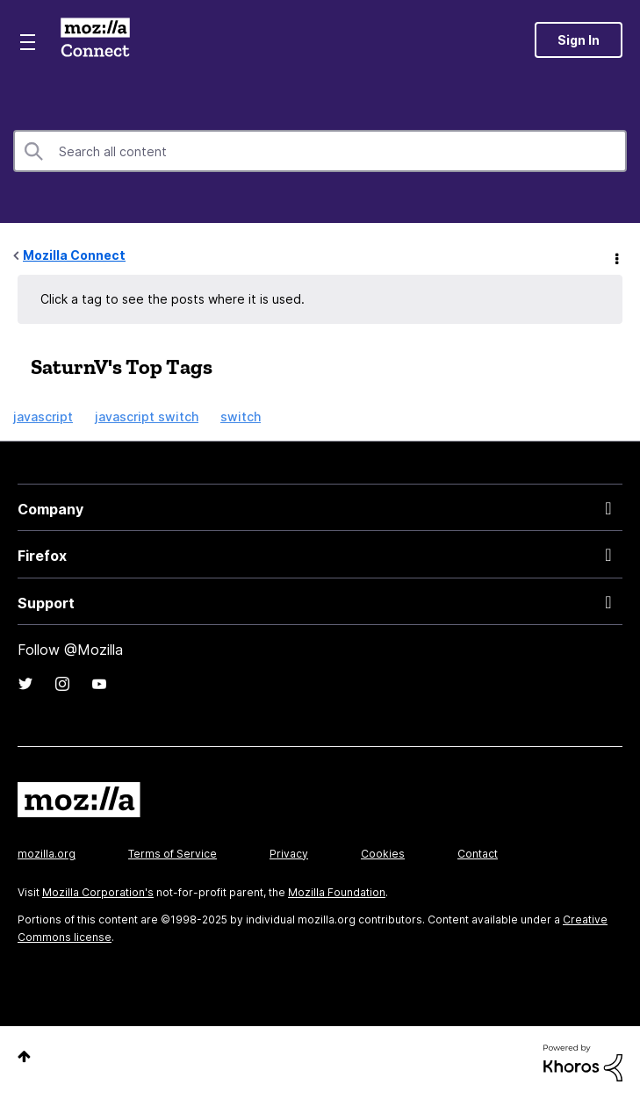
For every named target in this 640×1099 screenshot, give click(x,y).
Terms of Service (172, 853)
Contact (477, 853)
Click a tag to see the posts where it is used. (172, 298)
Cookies (383, 853)
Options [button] (615, 256)
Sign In (578, 39)
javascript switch (146, 416)
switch (240, 416)
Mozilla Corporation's (98, 892)
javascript (43, 416)
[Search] (320, 151)
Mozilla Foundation (336, 892)
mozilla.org (47, 853)
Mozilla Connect (95, 39)
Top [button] (24, 1056)
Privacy (289, 853)
